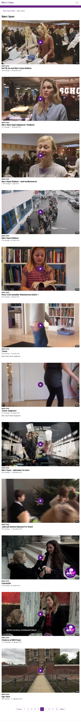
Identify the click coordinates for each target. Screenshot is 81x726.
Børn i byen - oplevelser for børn (15, 470)
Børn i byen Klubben (10, 238)
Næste (62, 709)
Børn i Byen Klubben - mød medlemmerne (19, 181)
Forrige (19, 709)
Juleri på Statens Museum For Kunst (17, 527)
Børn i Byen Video (9, 11)
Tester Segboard (9, 411)
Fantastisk (6, 583)
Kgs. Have (6, 697)
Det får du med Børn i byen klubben (16, 68)
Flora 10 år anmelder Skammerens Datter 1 (20, 295)
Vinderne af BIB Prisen (11, 640)
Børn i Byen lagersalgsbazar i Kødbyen (18, 125)
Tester (4, 351)
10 (56, 709)
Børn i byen (5, 66)
